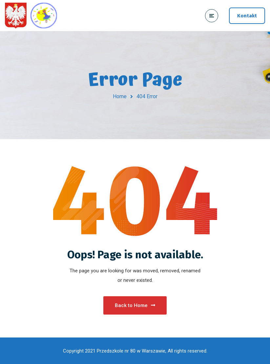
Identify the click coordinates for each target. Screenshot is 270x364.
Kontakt (247, 16)
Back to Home (135, 305)
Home (120, 96)
